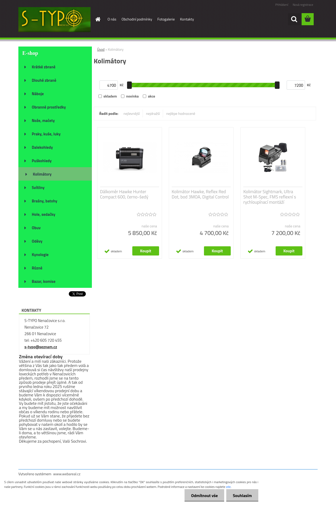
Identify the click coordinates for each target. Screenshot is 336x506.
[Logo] (54, 19)
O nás (112, 19)
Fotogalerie (166, 19)
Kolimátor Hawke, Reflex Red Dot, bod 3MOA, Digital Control (200, 194)
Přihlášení (281, 4)
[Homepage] (98, 19)
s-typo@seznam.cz (40, 347)
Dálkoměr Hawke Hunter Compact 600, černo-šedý (124, 194)
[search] (294, 19)
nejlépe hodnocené (180, 113)
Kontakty (187, 19)
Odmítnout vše (204, 495)
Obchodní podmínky (137, 19)
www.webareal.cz (67, 474)
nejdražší (153, 113)
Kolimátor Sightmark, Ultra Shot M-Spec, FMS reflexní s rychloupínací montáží (269, 197)
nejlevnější (132, 113)
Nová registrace (303, 4)
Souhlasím (242, 495)
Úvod (100, 49)
